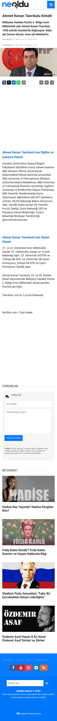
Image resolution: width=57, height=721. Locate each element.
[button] (41, 82)
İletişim (28, 660)
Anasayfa (6, 660)
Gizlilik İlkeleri (42, 660)
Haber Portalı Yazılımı (31, 713)
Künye (18, 660)
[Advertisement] (28, 116)
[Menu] (51, 5)
